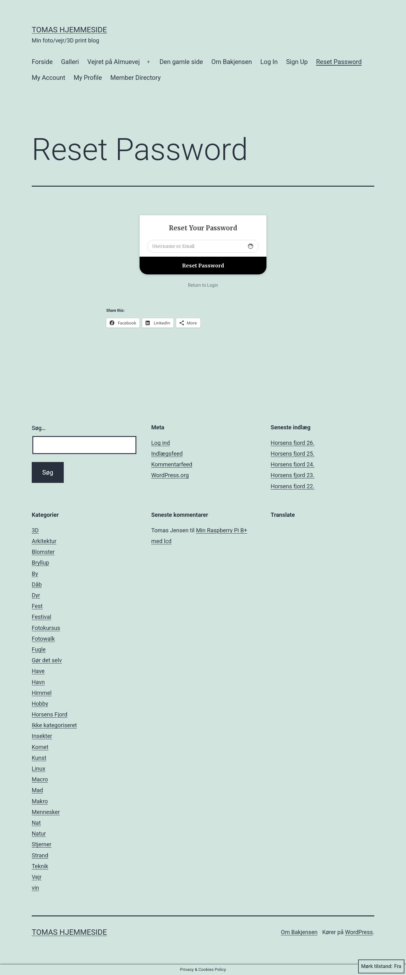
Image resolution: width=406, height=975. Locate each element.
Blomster (43, 551)
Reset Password (339, 62)
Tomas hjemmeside (69, 29)
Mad (37, 790)
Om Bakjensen (231, 62)
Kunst (39, 757)
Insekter (42, 736)
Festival (41, 616)
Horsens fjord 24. (292, 464)
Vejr (37, 877)
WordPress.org (170, 475)
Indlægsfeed (167, 453)
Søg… (39, 428)
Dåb (37, 584)
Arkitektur (44, 541)
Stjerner (41, 844)
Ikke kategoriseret (54, 725)
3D (35, 530)
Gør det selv (47, 660)
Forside (42, 62)
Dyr (36, 595)
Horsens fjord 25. (292, 453)
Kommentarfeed (172, 464)
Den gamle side (181, 62)
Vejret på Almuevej (113, 62)
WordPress (359, 932)
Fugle (39, 649)
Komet (40, 747)
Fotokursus (46, 628)
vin (35, 887)
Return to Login (203, 285)
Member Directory (135, 77)
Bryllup (40, 562)
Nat (36, 822)
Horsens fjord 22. (292, 486)
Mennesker (46, 812)
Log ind (160, 442)
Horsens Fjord (49, 714)
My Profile (88, 77)
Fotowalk (43, 638)
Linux (38, 768)
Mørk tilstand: (381, 966)
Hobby (40, 703)
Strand (40, 855)
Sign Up (297, 62)
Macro (40, 779)
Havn (38, 682)
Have (38, 671)
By (35, 573)
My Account (48, 77)
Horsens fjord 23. (292, 475)
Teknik (40, 866)
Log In (269, 62)
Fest (37, 606)
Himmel (42, 693)
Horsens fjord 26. (292, 442)
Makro (40, 801)
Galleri (70, 62)
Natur (39, 833)
